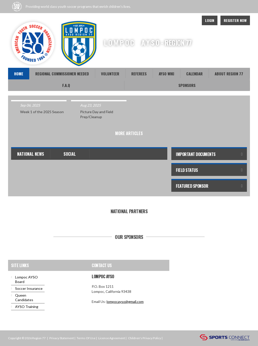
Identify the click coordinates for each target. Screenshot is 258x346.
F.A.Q (66, 85)
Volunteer (110, 73)
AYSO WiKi (166, 73)
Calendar (194, 73)
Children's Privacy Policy (144, 338)
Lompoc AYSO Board (26, 279)
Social (69, 154)
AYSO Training (26, 306)
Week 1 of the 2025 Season (42, 112)
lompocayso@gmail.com (125, 301)
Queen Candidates (24, 297)
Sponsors (187, 85)
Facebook (181, 20)
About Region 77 (229, 73)
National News (30, 154)
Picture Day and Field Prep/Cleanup (96, 114)
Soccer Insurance (29, 288)
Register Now (235, 20)
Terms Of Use (86, 338)
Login (209, 20)
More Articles (129, 133)
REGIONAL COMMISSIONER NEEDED (62, 73)
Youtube (192, 20)
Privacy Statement (61, 338)
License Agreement (111, 338)
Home (18, 73)
